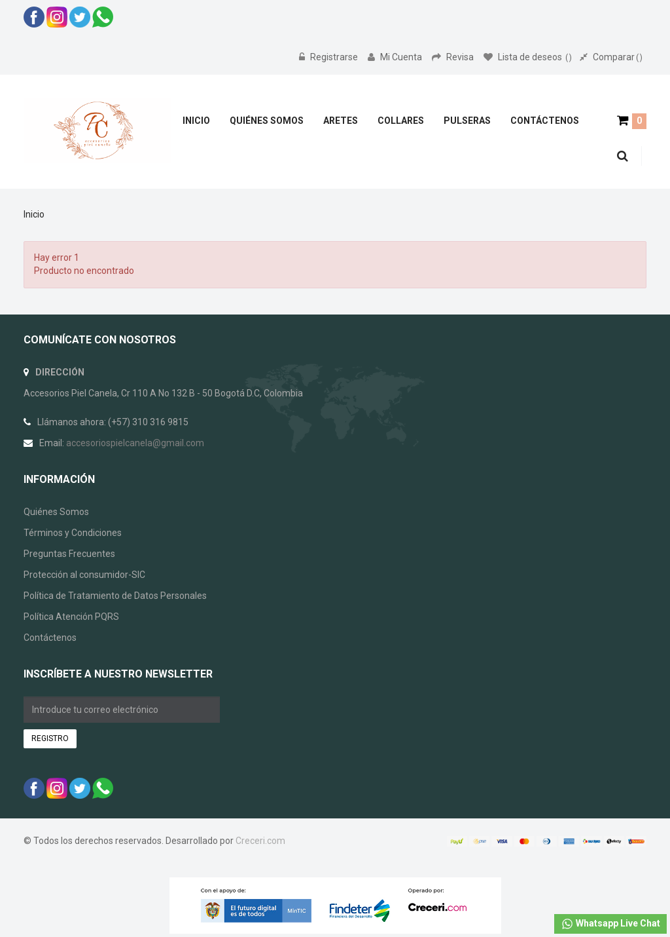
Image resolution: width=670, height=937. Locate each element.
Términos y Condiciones (73, 532)
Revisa (454, 57)
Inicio (34, 214)
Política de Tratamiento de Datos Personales (115, 595)
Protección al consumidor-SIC (84, 574)
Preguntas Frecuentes (69, 553)
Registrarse (329, 57)
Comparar (611, 57)
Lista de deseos (528, 57)
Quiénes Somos (56, 512)
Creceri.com (260, 840)
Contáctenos (50, 637)
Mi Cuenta (396, 57)
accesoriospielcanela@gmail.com (135, 443)
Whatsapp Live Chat (610, 923)
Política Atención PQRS (71, 616)
